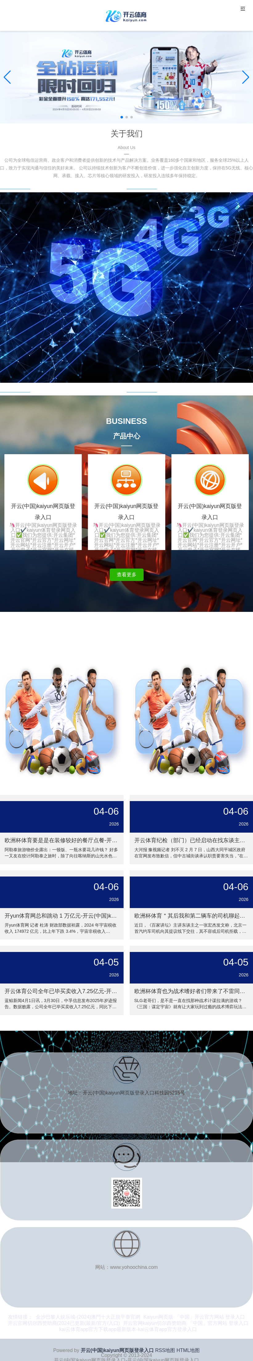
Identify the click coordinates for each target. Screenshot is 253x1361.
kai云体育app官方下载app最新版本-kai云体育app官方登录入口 (128, 1329)
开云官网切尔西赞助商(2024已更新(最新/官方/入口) (64, 1323)
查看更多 (127, 574)
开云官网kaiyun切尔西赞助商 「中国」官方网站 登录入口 (185, 1323)
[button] (246, 77)
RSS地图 (165, 1350)
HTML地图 (188, 1350)
